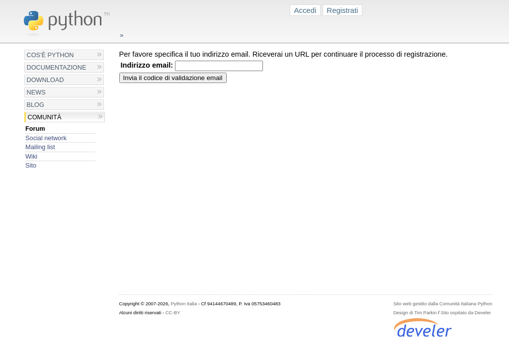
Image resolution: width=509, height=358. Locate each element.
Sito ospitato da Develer (466, 312)
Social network (46, 138)
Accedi (305, 10)
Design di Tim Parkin (414, 312)
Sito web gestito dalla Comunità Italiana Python (442, 303)
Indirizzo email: (147, 65)
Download (45, 80)
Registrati (342, 10)
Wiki (31, 156)
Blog (35, 104)
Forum (35, 128)
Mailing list (40, 147)
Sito (30, 165)
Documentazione (56, 67)
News (36, 92)
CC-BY (173, 312)
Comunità (45, 117)
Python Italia (184, 303)
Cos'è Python (50, 55)
